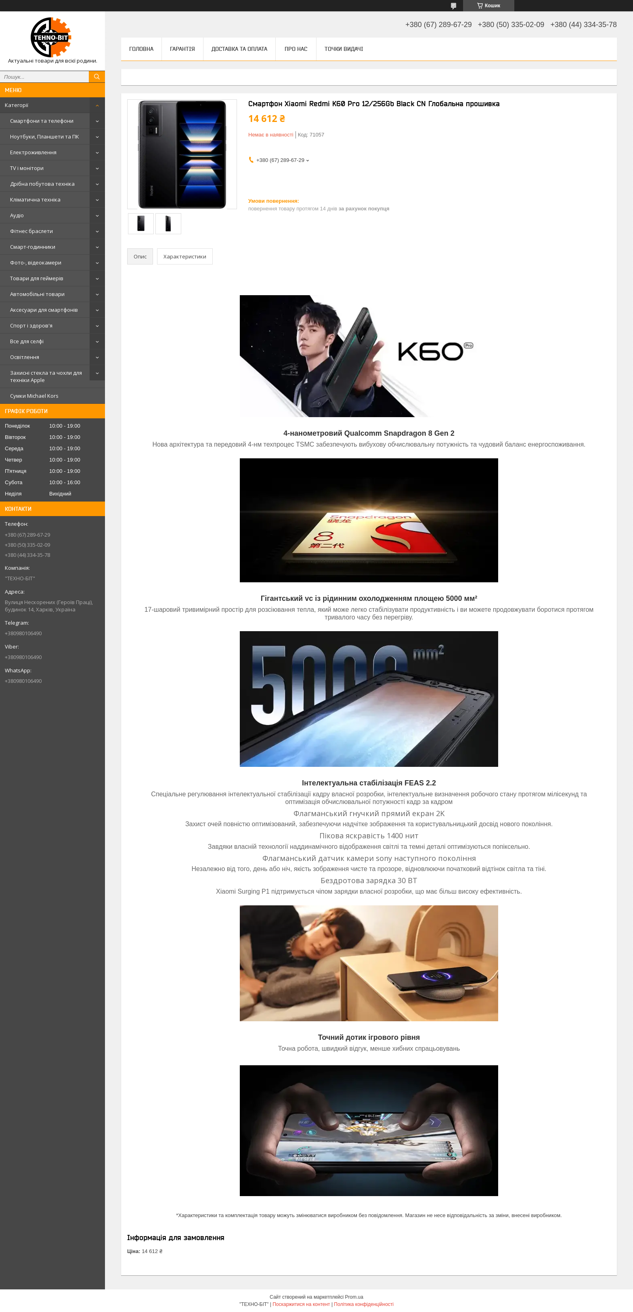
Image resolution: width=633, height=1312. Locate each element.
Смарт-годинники (32, 246)
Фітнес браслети (31, 231)
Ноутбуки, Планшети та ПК (44, 136)
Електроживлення (33, 152)
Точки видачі (344, 49)
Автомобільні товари (37, 294)
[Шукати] (97, 77)
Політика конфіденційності (364, 1304)
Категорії (16, 105)
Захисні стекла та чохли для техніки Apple (46, 376)
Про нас (296, 49)
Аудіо (17, 215)
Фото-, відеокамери (35, 262)
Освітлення (24, 357)
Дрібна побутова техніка (42, 183)
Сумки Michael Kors (34, 395)
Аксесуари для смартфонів (44, 309)
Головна (141, 49)
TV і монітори (27, 168)
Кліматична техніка (35, 199)
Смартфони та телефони (41, 120)
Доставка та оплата (239, 49)
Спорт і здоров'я (31, 325)
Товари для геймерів (36, 278)
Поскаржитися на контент (301, 1304)
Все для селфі (27, 341)
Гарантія (182, 49)
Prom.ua (354, 1297)
